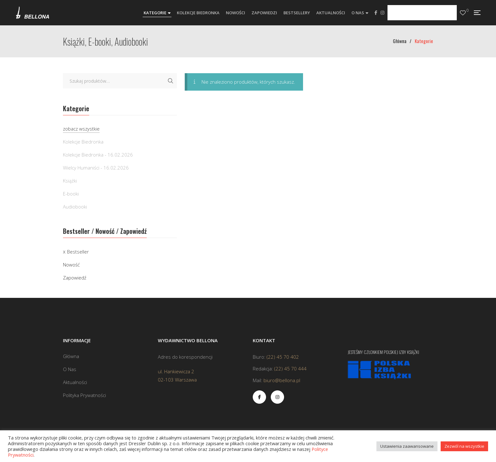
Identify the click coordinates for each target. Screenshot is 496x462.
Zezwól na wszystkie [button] (464, 446)
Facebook (376, 12)
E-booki (71, 193)
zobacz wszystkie (81, 128)
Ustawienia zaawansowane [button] (407, 446)
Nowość (71, 264)
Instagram (382, 12)
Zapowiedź (74, 277)
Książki (70, 180)
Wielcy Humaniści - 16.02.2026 (96, 167)
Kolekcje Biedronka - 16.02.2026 (98, 154)
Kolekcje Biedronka (83, 141)
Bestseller (78, 251)
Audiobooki (75, 206)
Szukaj (170, 80)
